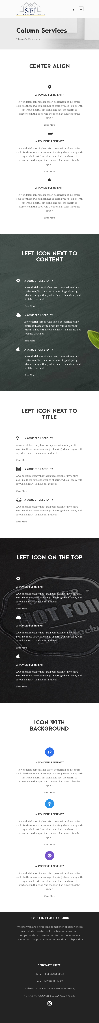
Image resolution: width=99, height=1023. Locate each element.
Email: (39, 981)
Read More (49, 124)
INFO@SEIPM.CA (53, 981)
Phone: (39, 974)
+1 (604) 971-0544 (53, 974)
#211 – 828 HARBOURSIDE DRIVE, (55, 988)
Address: (29, 988)
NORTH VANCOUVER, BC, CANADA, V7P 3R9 (49, 995)
